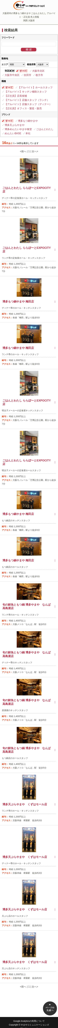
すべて (23, 71)
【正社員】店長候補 (16, 96)
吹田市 (27, 75)
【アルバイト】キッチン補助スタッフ (26, 91)
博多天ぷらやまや (14, 125)
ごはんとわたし (45, 129)
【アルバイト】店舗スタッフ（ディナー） (28, 104)
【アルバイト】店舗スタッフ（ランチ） (27, 100)
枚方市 (39, 75)
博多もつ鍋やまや (28, 120)
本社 (28, 133)
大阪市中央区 (12, 75)
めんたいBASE (13, 133)
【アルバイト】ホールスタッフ (35, 87)
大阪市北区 (38, 71)
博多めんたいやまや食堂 (18, 129)
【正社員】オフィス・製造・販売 (23, 108)
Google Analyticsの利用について (29, 1021)
